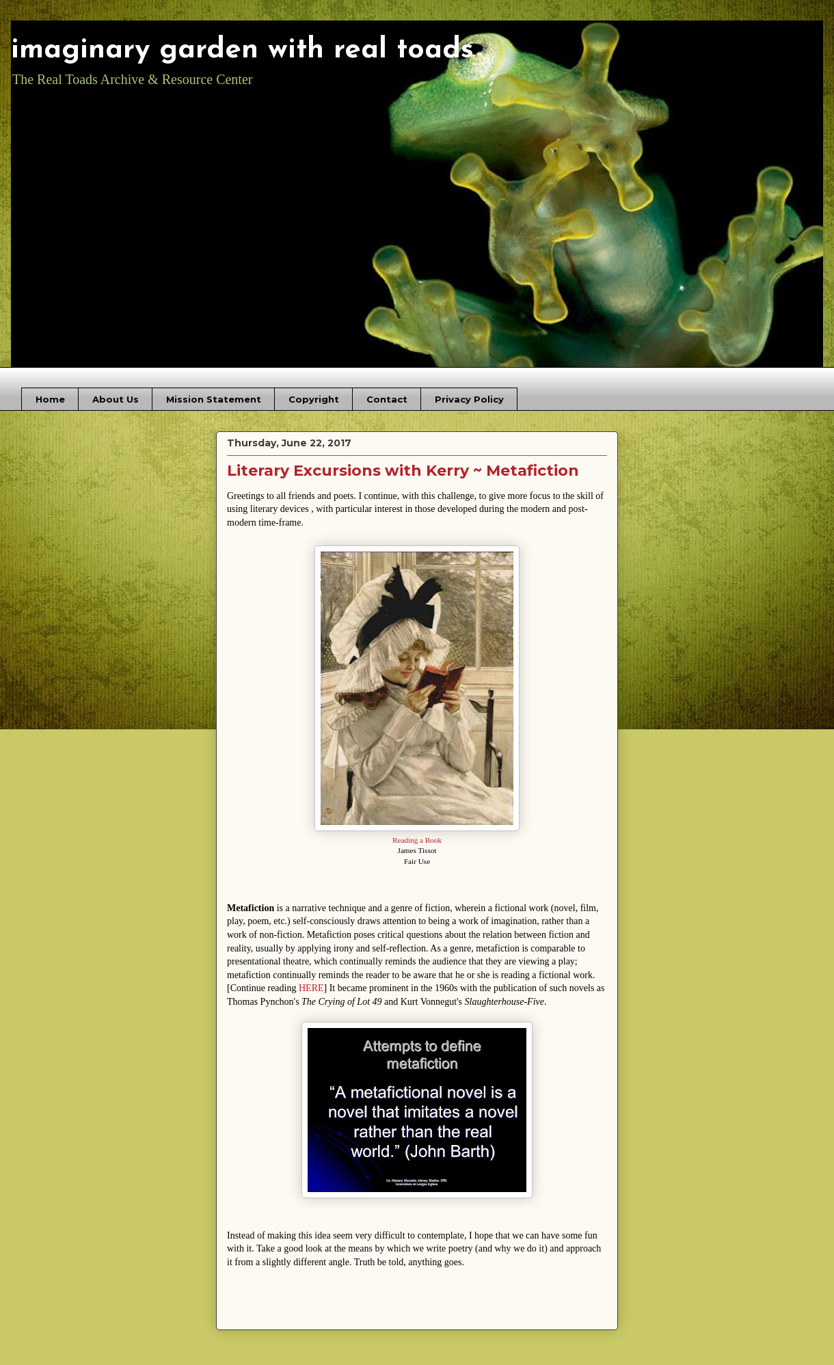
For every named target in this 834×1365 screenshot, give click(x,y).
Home (50, 399)
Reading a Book (417, 840)
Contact (386, 399)
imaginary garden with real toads (242, 50)
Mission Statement (213, 399)
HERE (311, 988)
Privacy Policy (469, 399)
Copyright (313, 399)
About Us (115, 399)
